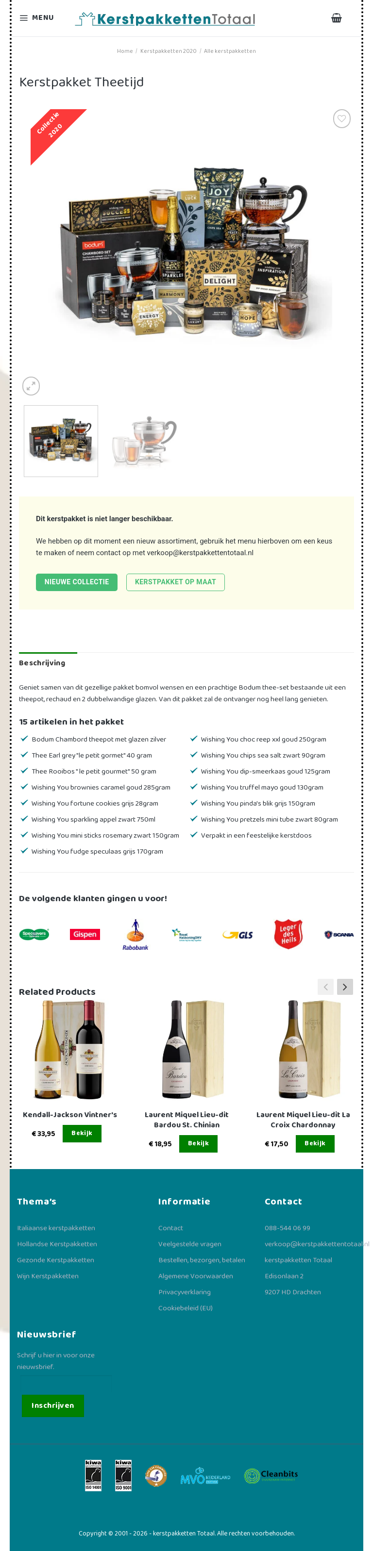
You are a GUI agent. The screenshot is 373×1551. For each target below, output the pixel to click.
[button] (345, 986)
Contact (170, 1228)
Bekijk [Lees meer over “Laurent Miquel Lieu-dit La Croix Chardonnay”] (315, 1143)
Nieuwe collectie (77, 582)
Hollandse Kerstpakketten (57, 1244)
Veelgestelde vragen (189, 1244)
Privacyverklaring (184, 1292)
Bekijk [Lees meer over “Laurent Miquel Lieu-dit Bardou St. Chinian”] (198, 1143)
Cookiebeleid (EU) (185, 1308)
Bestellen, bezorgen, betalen (201, 1260)
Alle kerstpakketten (230, 51)
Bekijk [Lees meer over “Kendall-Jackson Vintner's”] (82, 1133)
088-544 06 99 (287, 1228)
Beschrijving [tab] (42, 663)
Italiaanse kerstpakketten (56, 1228)
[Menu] (43, 18)
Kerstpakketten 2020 (168, 51)
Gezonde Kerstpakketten (55, 1260)
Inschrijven (53, 1406)
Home (125, 51)
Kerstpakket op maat (175, 582)
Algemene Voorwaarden (195, 1276)
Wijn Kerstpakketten (48, 1276)
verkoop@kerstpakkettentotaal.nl (200, 552)
